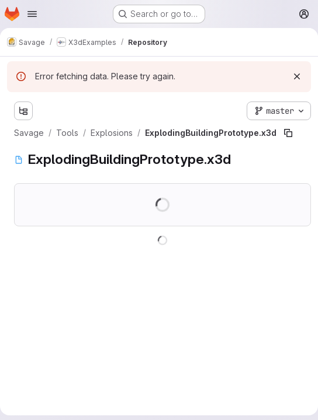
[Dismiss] (297, 76)
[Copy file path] (288, 133)
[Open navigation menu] (32, 14)
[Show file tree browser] (23, 111)
